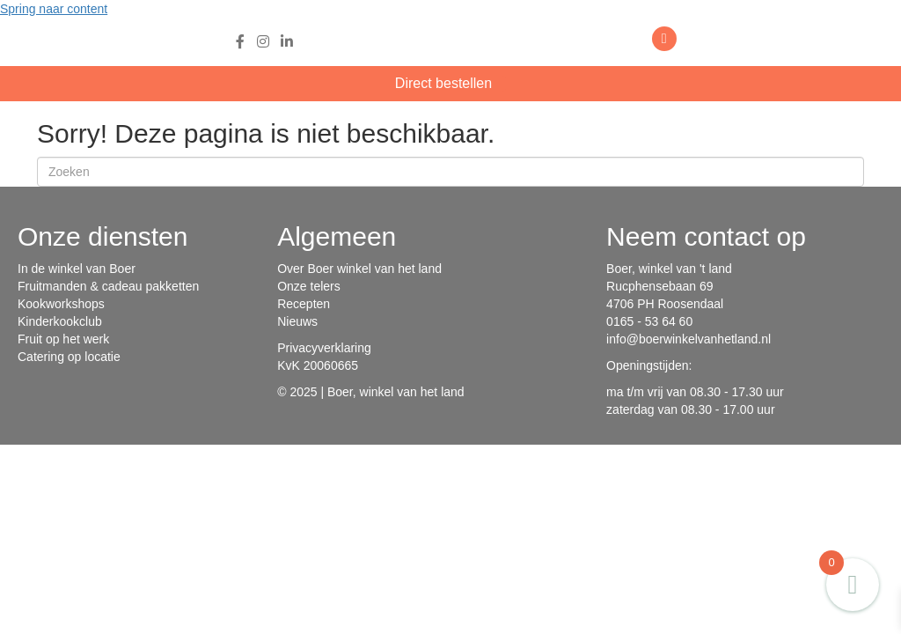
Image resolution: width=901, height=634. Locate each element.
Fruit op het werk (63, 339)
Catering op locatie (69, 357)
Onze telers (309, 286)
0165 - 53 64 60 (649, 321)
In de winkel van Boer (77, 269)
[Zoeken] (450, 172)
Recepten (303, 304)
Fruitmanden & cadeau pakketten (108, 286)
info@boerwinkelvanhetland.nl (688, 339)
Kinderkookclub (60, 321)
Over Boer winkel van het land (359, 269)
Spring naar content (53, 9)
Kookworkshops (61, 304)
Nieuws (297, 321)
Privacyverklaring (324, 348)
